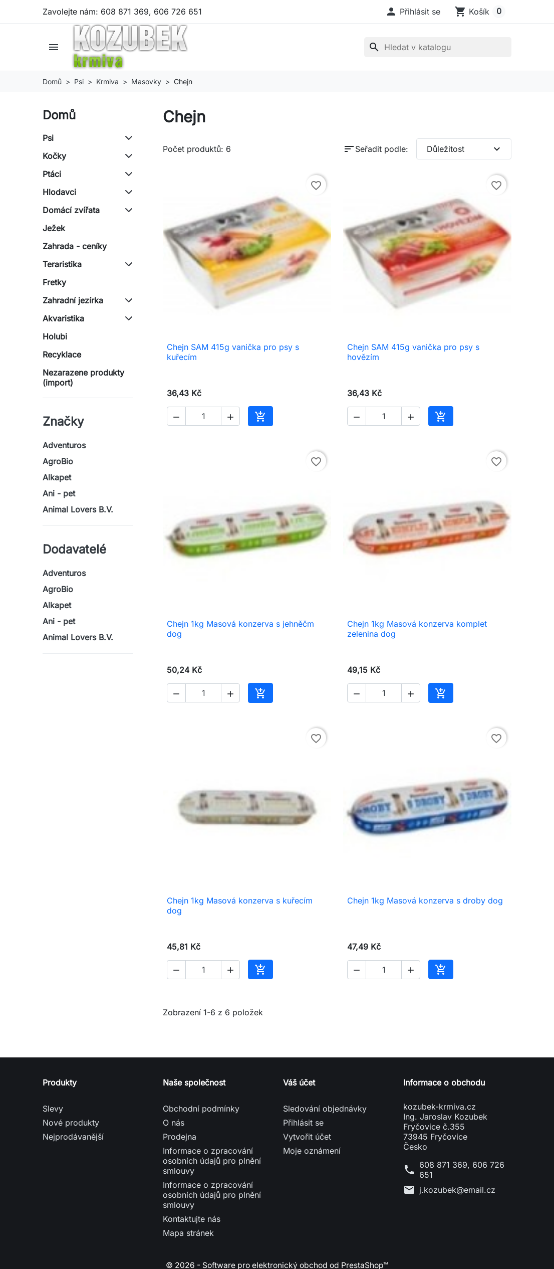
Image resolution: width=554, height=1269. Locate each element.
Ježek (54, 228)
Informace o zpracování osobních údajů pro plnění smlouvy (212, 1161)
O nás (173, 1123)
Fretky (54, 282)
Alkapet (57, 477)
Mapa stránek (188, 1233)
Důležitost (465, 149)
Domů (59, 115)
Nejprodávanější (73, 1137)
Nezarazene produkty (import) (83, 378)
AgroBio (58, 461)
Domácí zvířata (71, 210)
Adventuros (64, 445)
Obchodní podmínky (201, 1109)
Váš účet (299, 1082)
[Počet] (203, 416)
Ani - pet (59, 493)
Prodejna (179, 1137)
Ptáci (52, 174)
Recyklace (62, 354)
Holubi (55, 336)
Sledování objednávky (325, 1109)
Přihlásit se (303, 1123)
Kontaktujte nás (191, 1219)
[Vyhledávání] (437, 47)
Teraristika (62, 264)
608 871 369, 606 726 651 (461, 1170)
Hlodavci (59, 192)
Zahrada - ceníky (75, 246)
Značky (63, 421)
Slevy (53, 1109)
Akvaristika (63, 318)
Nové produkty (71, 1123)
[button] (412, 12)
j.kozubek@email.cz (457, 1190)
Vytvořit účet (307, 1137)
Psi (48, 138)
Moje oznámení (312, 1151)
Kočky (54, 156)
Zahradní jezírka (73, 300)
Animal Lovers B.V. (78, 509)
